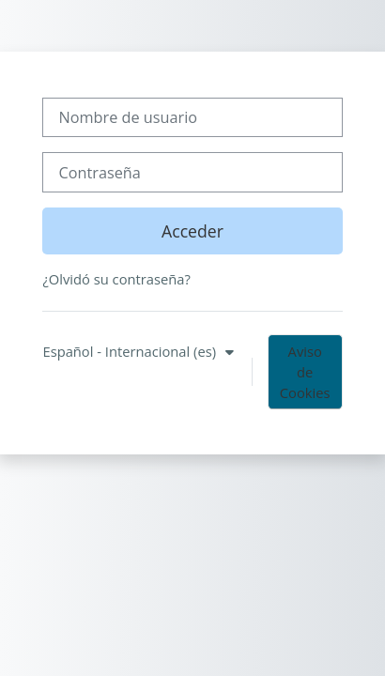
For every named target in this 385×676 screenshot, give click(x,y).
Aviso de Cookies (305, 372)
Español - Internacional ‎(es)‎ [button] (130, 351)
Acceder (192, 231)
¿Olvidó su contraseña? (116, 278)
